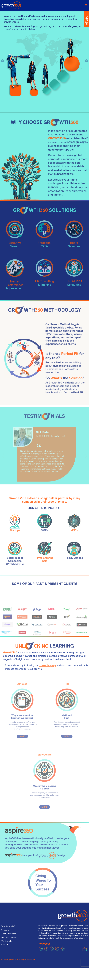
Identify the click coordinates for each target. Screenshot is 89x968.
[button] (2, 60)
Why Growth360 (8, 926)
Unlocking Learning (8, 937)
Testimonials (6, 941)
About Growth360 (8, 934)
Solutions (5, 930)
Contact (4, 945)
